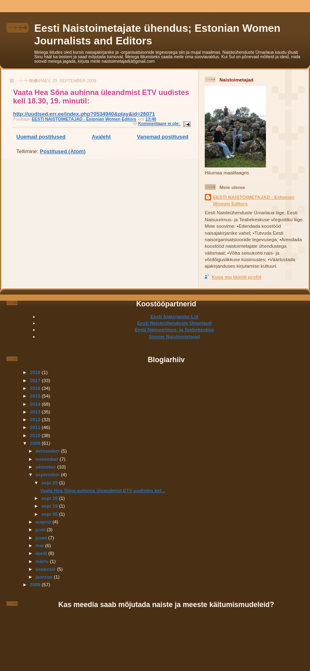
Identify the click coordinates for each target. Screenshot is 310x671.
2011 (36, 427)
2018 (36, 372)
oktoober (46, 466)
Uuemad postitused (41, 137)
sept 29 (50, 482)
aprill (41, 553)
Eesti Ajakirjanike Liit (174, 316)
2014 (36, 404)
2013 (36, 411)
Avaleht (101, 137)
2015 (36, 395)
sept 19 (50, 505)
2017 (36, 380)
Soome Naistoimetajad (174, 336)
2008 (36, 584)
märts (42, 561)
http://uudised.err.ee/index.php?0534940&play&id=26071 (84, 114)
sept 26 (50, 498)
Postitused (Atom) (63, 151)
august (44, 521)
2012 (36, 419)
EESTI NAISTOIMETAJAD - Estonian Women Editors (253, 200)
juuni (41, 537)
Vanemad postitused (162, 137)
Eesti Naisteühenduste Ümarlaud (174, 323)
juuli (40, 529)
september (48, 474)
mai (40, 545)
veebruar (46, 569)
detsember (48, 450)
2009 (36, 443)
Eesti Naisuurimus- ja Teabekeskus (174, 329)
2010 (36, 435)
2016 (36, 388)
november (47, 459)
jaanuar (44, 576)
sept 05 (50, 514)
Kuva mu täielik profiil (236, 276)
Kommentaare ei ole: (159, 123)
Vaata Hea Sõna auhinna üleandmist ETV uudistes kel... (102, 490)
